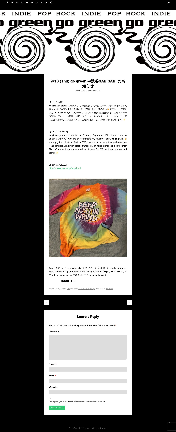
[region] (88, 42)
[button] (4, 42)
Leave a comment (93, 91)
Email (52, 375)
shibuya (92, 289)
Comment (54, 331)
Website (53, 387)
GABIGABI (82, 289)
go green (88, 428)
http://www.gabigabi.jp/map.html (65, 168)
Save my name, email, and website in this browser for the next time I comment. (77, 402)
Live (68, 289)
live (87, 289)
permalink (109, 289)
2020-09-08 (80, 91)
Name (52, 364)
